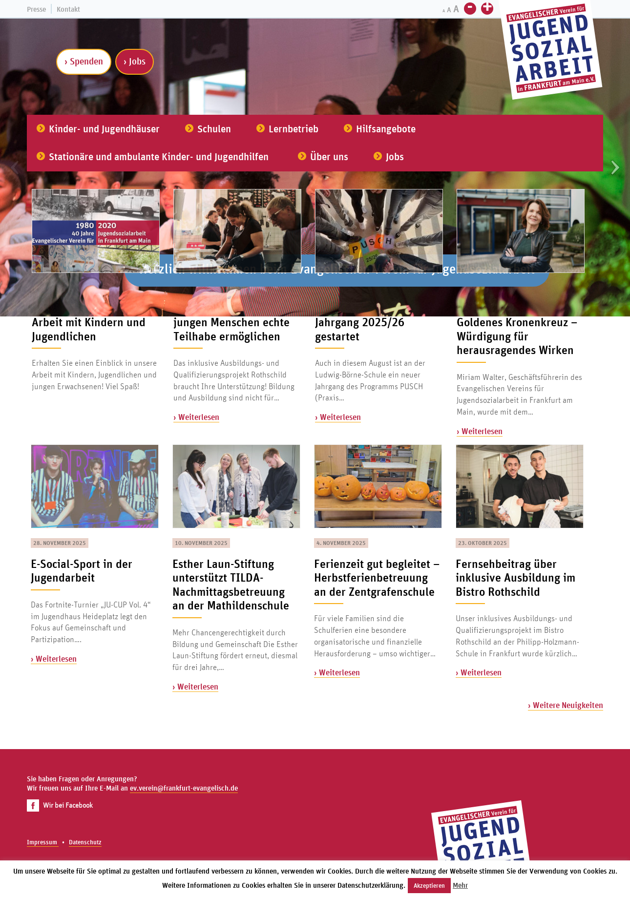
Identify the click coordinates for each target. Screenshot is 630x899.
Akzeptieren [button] (429, 885)
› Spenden (83, 61)
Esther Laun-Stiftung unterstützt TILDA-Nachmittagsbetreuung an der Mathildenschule (230, 584)
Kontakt (68, 9)
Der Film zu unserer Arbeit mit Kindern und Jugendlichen (89, 322)
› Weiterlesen (196, 417)
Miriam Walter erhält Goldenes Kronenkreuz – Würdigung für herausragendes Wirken (517, 329)
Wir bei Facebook (60, 805)
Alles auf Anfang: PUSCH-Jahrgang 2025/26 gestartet (377, 322)
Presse (36, 9)
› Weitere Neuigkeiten (565, 705)
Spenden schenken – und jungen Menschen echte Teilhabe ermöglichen (235, 322)
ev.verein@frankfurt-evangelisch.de (184, 788)
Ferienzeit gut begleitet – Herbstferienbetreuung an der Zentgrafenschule (377, 577)
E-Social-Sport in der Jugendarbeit (81, 571)
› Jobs (135, 61)
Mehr (460, 885)
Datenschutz (85, 842)
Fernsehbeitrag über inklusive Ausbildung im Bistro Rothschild (515, 577)
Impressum (43, 842)
